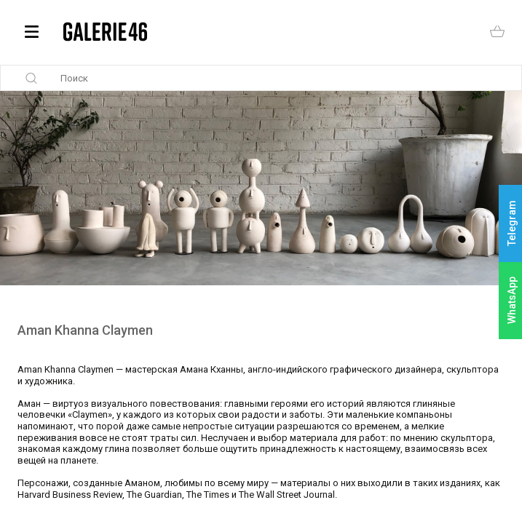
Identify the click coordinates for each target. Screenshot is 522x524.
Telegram (512, 224)
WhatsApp (512, 300)
